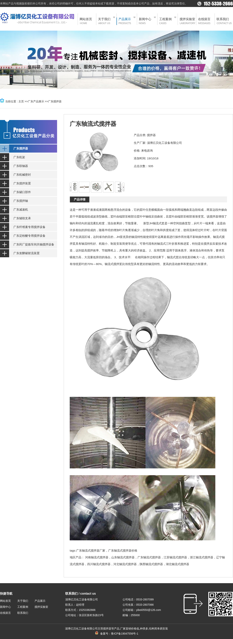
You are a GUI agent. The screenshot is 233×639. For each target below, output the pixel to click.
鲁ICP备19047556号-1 (124, 633)
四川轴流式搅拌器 (98, 564)
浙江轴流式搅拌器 (201, 557)
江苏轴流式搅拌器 (175, 557)
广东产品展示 (36, 101)
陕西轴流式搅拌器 (151, 564)
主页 (21, 101)
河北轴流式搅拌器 (125, 564)
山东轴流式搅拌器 (123, 557)
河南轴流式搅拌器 (96, 557)
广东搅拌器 (55, 101)
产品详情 (79, 199)
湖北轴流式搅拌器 (177, 564)
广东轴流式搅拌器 (149, 557)
